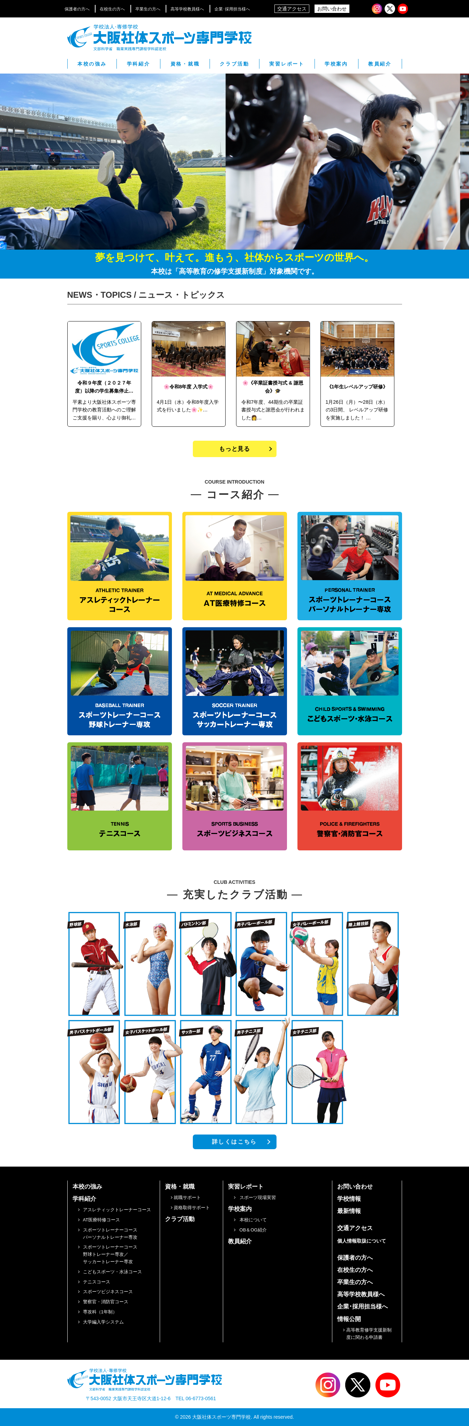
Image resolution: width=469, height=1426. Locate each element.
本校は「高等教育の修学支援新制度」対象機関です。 (234, 271)
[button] (54, 160)
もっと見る (234, 449)
